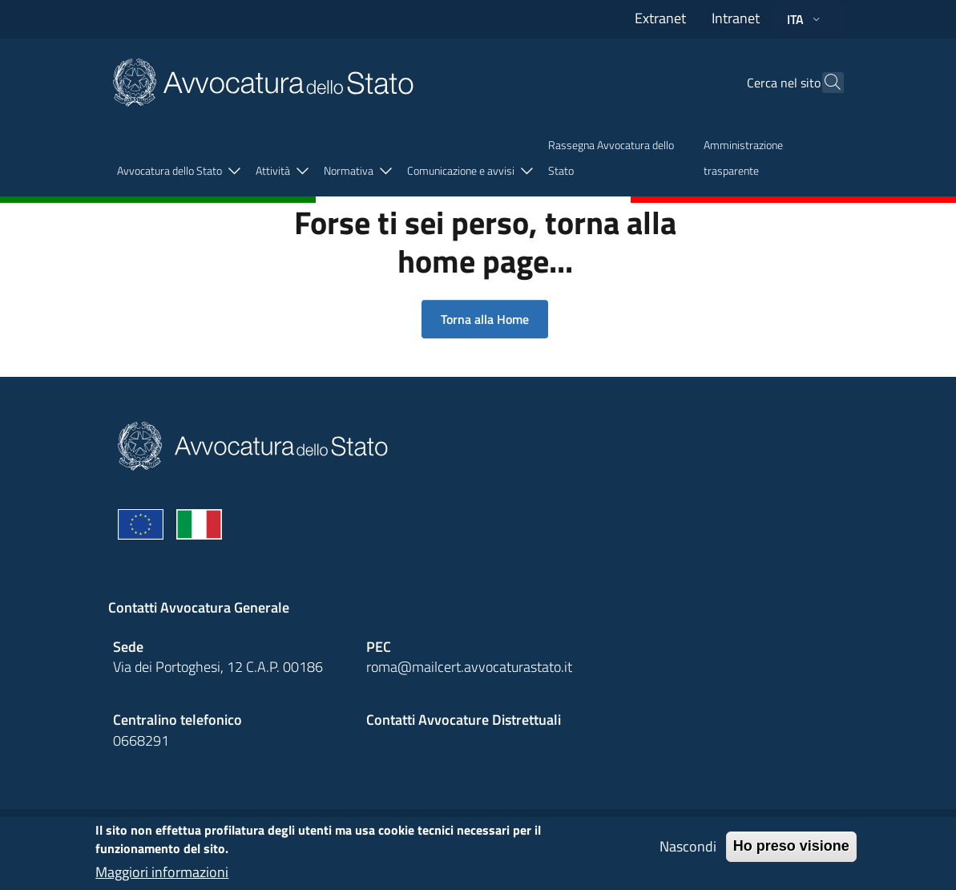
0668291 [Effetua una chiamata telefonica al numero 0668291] (141, 740)
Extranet (660, 18)
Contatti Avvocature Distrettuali (463, 719)
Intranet (736, 18)
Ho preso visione (791, 850)
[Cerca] (824, 82)
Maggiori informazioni (161, 876)
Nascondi (688, 850)
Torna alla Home (485, 319)
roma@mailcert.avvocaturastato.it (469, 667)
